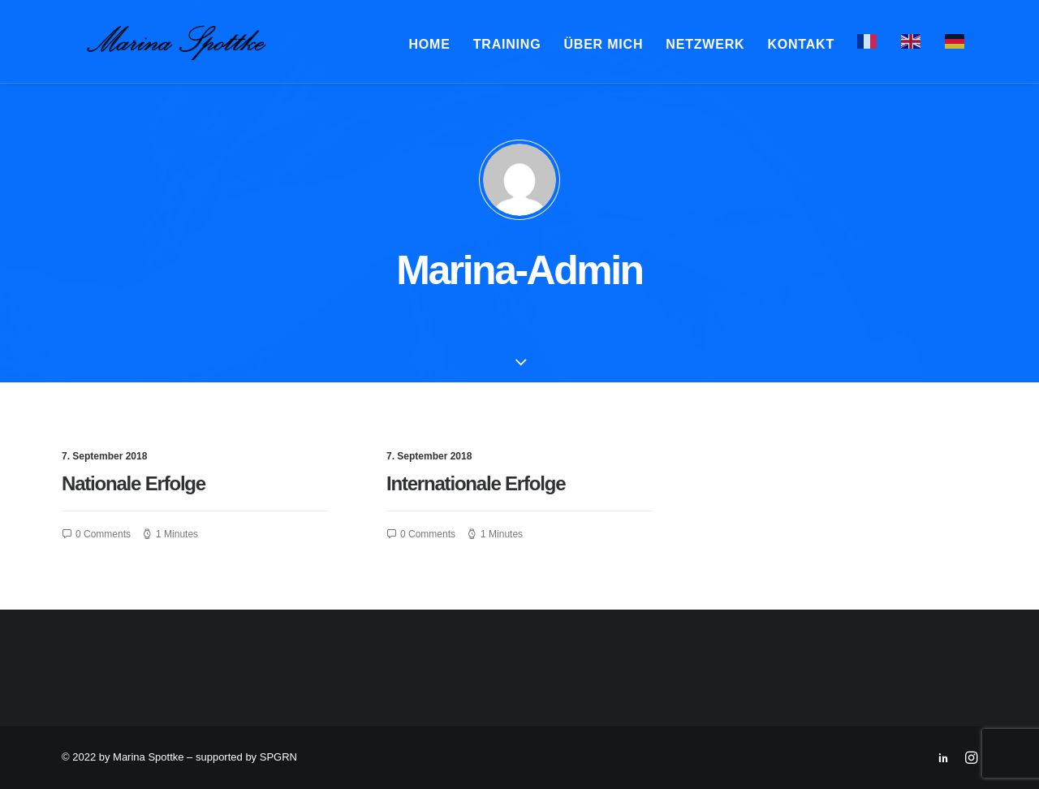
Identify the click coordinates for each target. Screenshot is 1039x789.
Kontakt (800, 47)
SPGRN (278, 757)
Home (430, 47)
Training (507, 47)
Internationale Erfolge (475, 491)
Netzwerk (705, 47)
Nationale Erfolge (133, 491)
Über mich (603, 47)
